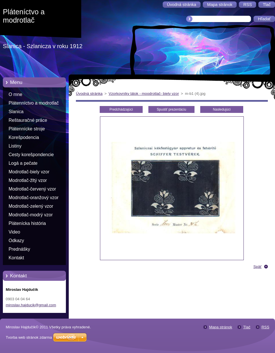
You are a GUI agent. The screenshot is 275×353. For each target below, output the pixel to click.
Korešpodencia (24, 137)
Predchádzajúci (121, 109)
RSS (265, 327)
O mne (15, 94)
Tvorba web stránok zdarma (29, 337)
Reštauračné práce (28, 120)
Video (14, 232)
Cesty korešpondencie (31, 154)
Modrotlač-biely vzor (29, 171)
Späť (257, 266)
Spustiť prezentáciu (171, 109)
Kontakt (16, 257)
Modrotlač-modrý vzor (31, 214)
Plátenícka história (27, 223)
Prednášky (19, 249)
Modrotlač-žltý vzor (28, 180)
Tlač (246, 327)
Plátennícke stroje (27, 128)
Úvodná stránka (89, 93)
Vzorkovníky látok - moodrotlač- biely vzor (144, 93)
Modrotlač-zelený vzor (31, 206)
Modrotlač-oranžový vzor (33, 197)
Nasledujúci (222, 109)
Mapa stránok (220, 327)
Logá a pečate (23, 163)
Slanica (16, 111)
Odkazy (16, 240)
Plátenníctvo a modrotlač (34, 103)
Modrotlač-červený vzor (32, 189)
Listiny (15, 146)
